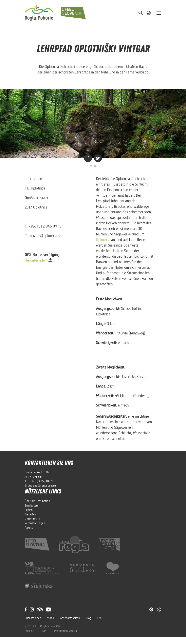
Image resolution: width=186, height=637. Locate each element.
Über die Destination (37, 501)
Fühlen (29, 510)
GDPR (44, 631)
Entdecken (31, 505)
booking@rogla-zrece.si (42, 486)
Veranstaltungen (35, 523)
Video (50, 618)
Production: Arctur (65, 631)
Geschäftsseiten (70, 618)
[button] (149, 12)
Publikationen (33, 618)
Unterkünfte (32, 519)
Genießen (30, 514)
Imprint (30, 631)
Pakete (29, 527)
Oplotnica (103, 239)
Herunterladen (38, 260)
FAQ (99, 618)
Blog (88, 618)
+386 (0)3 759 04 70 (40, 481)
